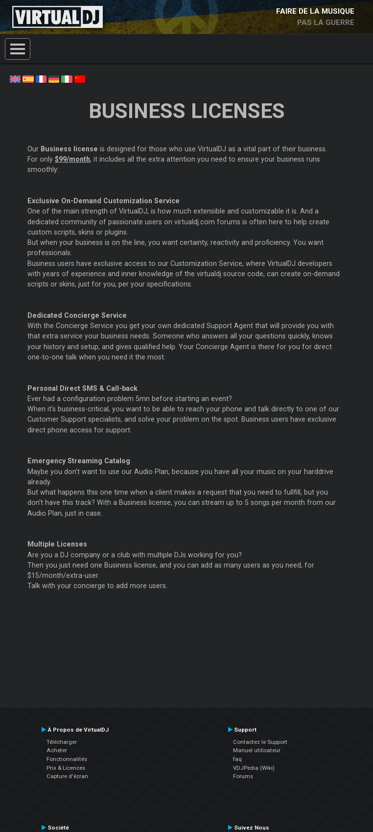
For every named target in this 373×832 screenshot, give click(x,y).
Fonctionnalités (67, 759)
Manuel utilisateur (256, 750)
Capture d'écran (67, 776)
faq (237, 759)
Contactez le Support (260, 741)
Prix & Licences (66, 767)
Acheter (57, 750)
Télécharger (62, 741)
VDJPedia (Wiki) (254, 767)
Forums (243, 776)
